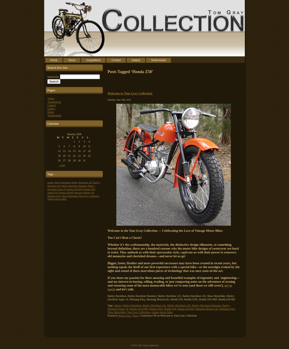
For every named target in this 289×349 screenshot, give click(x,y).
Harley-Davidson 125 (82, 182)
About (50, 98)
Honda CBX (89, 189)
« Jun (62, 165)
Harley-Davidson (62, 182)
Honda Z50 (52, 192)
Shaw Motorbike (70, 196)
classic (50, 182)
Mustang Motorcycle (84, 192)
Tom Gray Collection (89, 196)
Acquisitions (54, 101)
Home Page (124, 315)
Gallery (51, 108)
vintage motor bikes (57, 199)
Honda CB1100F (75, 189)
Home (50, 112)
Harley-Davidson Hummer (74, 186)
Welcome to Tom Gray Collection (130, 93)
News (135, 315)
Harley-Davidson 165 (179, 305)
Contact (51, 105)
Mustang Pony (54, 196)
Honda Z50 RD (66, 192)
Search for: (53, 76)
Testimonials (54, 115)
